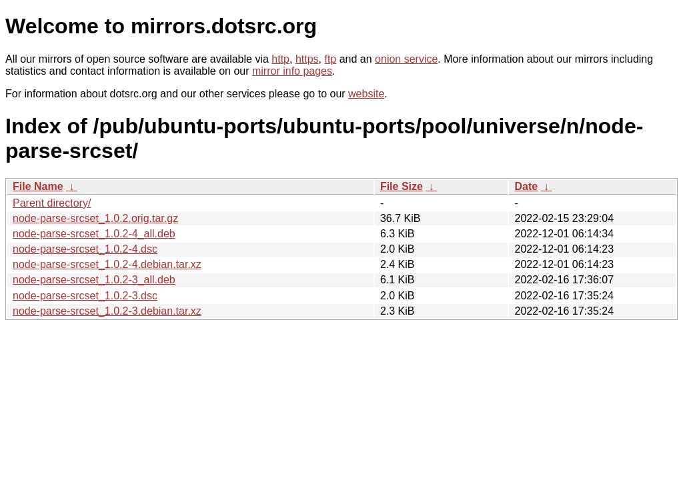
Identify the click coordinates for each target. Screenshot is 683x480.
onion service (406, 59)
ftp (330, 59)
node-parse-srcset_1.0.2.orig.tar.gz (95, 218)
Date (526, 186)
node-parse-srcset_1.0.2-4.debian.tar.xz (107, 264)
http (280, 59)
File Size (401, 186)
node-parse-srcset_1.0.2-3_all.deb (94, 279)
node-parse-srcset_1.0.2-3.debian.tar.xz (107, 311)
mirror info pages (292, 71)
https (307, 59)
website (366, 93)
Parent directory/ (52, 203)
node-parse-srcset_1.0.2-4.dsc (85, 249)
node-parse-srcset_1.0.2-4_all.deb (94, 233)
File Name (38, 186)
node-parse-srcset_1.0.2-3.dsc (85, 295)
